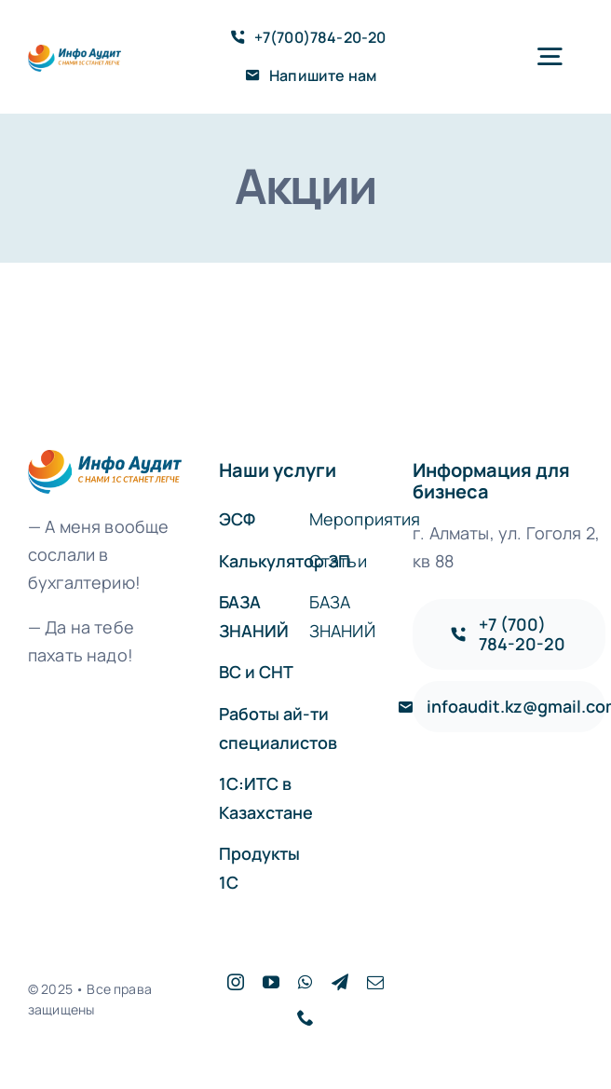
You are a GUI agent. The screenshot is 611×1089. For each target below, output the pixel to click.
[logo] (74, 53)
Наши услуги (277, 470)
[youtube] (271, 981)
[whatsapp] (305, 981)
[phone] (305, 1017)
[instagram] (235, 981)
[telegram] (340, 981)
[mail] (375, 981)
